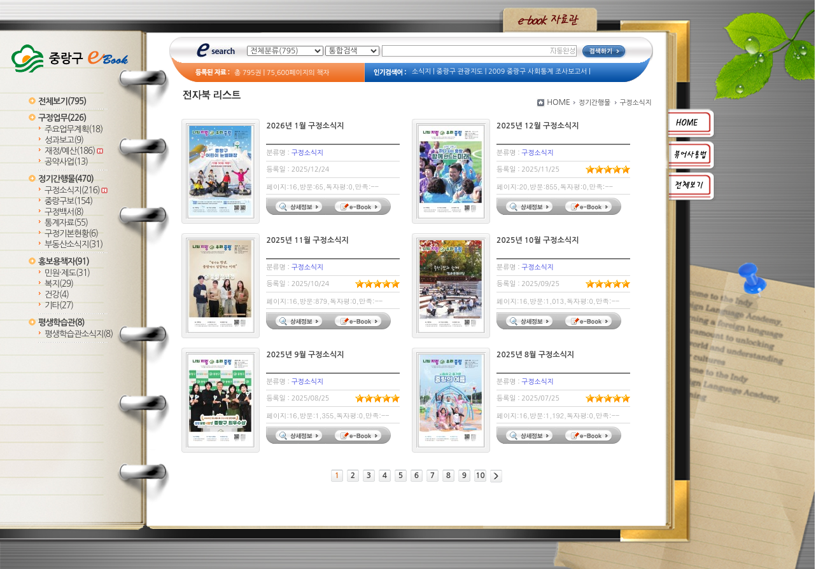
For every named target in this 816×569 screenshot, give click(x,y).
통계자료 (66, 223)
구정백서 (64, 212)
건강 (57, 295)
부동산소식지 (73, 244)
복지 (59, 284)
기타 (59, 305)
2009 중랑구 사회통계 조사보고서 (537, 71)
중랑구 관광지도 (460, 71)
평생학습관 (61, 323)
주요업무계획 (73, 129)
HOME (558, 102)
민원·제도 (67, 273)
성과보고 (64, 140)
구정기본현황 (71, 234)
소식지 (421, 71)
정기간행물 (66, 179)
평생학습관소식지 (79, 334)
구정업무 (62, 118)
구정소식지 (76, 190)
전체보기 (62, 101)
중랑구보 (68, 201)
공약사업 (66, 162)
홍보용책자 (63, 261)
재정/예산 (74, 151)
